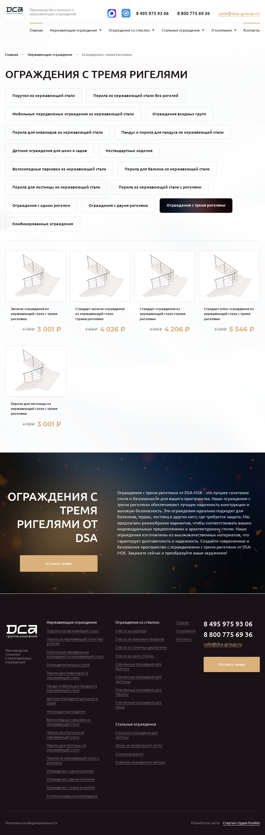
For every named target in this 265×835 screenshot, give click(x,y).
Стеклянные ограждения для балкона (138, 666)
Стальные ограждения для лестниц (136, 734)
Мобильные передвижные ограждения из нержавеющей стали (73, 113)
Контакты (252, 30)
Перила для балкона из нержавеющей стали (167, 168)
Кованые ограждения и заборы (140, 761)
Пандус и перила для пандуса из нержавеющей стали (172, 132)
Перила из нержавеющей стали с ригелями (160, 187)
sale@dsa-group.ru (239, 13)
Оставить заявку (59, 563)
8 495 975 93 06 (152, 13)
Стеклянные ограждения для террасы (138, 691)
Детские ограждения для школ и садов (49, 150)
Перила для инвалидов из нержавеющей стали (57, 132)
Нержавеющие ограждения (50, 54)
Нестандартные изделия (129, 150)
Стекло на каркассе (130, 630)
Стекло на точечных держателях (141, 647)
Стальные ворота (129, 753)
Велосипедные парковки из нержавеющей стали (59, 168)
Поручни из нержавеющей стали (43, 95)
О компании (186, 630)
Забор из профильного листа (138, 745)
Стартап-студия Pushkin (241, 823)
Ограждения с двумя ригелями (118, 205)
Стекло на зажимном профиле (139, 638)
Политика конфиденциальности (31, 823)
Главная (36, 30)
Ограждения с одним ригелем (41, 205)
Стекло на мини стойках (134, 655)
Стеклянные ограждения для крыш (138, 704)
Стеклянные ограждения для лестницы (138, 678)
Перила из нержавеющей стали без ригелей (135, 95)
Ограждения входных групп (179, 113)
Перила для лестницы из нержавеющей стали (56, 187)
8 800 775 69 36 (193, 13)
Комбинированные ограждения (42, 223)
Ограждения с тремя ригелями (71, 787)
